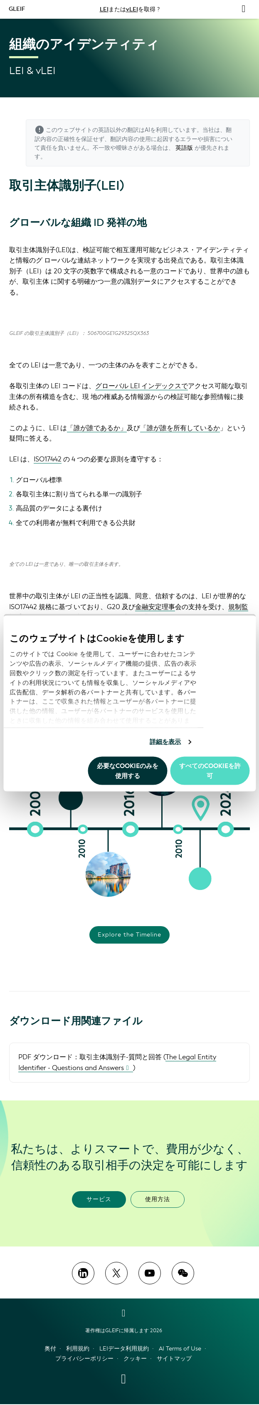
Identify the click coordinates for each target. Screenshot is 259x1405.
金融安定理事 (155, 607)
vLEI (132, 9)
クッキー (135, 1359)
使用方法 (157, 1199)
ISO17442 (48, 459)
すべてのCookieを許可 (210, 770)
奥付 (50, 1349)
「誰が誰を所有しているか (180, 428)
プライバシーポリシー (84, 1359)
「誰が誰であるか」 (97, 428)
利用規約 (77, 1349)
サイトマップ (174, 1359)
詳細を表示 (165, 742)
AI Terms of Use (180, 1349)
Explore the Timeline (129, 935)
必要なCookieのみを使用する (127, 770)
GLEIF (17, 8)
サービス (98, 1199)
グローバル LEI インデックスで (141, 386)
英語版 (184, 147)
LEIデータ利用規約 (124, 1349)
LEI (104, 9)
